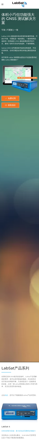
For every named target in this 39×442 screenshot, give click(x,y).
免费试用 (10, 98)
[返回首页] (19, 4)
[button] (2, 4)
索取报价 (10, 105)
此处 (6, 395)
